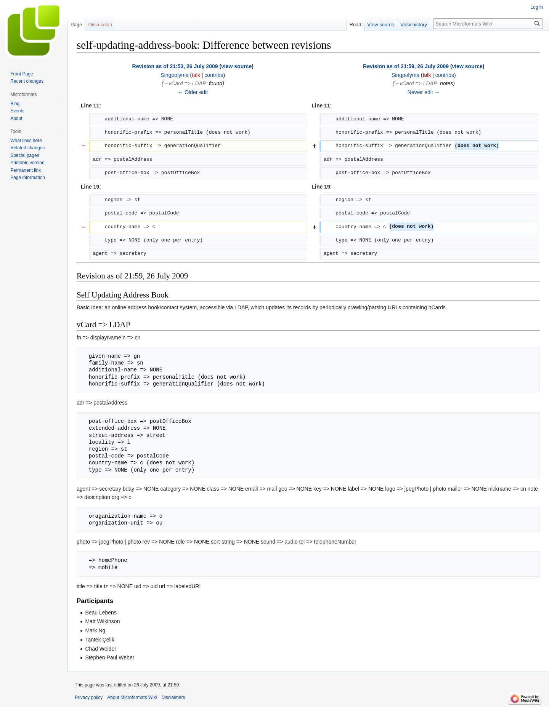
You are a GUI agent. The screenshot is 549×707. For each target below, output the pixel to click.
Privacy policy (89, 697)
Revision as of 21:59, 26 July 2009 (406, 66)
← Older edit (193, 92)
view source (236, 66)
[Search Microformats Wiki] (488, 23)
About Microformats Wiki (132, 697)
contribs (213, 75)
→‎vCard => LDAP (184, 83)
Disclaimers (173, 697)
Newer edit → (424, 92)
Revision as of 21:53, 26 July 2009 (175, 66)
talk (196, 75)
